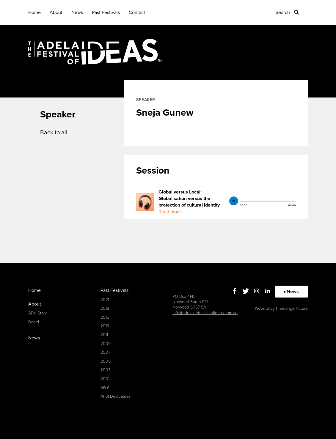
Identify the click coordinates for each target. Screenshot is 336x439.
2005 (106, 361)
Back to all (53, 132)
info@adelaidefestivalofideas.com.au (205, 312)
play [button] (233, 200)
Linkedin (267, 291)
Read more (169, 212)
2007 (105, 352)
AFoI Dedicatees (116, 396)
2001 (105, 378)
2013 (105, 325)
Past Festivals (106, 12)
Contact (137, 12)
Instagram (256, 291)
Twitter (245, 291)
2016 (105, 317)
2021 (105, 299)
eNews (291, 292)
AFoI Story (37, 313)
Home (34, 12)
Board (33, 322)
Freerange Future (292, 308)
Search (283, 12)
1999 (105, 387)
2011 (104, 334)
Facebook (234, 291)
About (56, 12)
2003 (106, 369)
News (77, 12)
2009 (106, 343)
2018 (105, 308)
